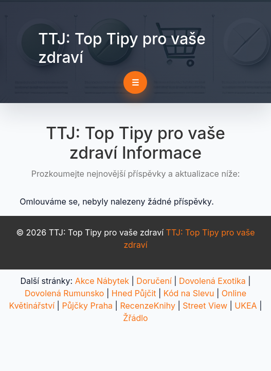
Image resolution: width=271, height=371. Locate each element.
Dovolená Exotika (212, 281)
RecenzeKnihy (147, 305)
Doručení (153, 281)
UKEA (245, 305)
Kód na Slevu (189, 293)
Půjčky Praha (87, 305)
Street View (205, 305)
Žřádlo (135, 318)
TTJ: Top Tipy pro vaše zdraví (121, 47)
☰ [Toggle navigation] (135, 82)
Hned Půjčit (134, 293)
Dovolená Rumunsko (64, 293)
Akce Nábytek (102, 281)
